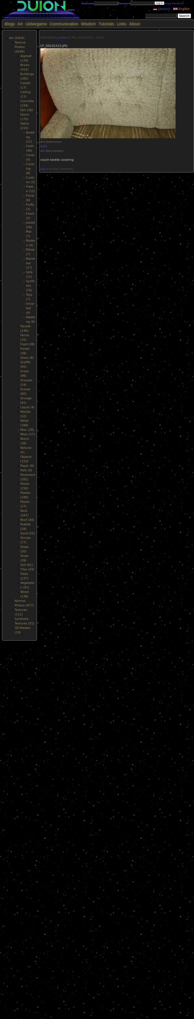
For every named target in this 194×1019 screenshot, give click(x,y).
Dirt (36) (26, 110)
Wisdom (88, 24)
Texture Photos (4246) (20, 47)
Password (124, 3)
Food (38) (27, 344)
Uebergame (36, 24)
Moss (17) (27, 434)
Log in (44, 168)
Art (20, 24)
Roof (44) (27, 520)
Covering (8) (30, 168)
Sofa (43, 146)
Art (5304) (16, 38)
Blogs (10, 24)
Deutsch (161, 9)
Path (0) (26, 470)
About (134, 24)
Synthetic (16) (30, 285)
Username (87, 3)
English (181, 9)
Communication (64, 24)
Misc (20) (27, 430)
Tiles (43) (27, 569)
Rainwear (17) (30, 263)
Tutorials (106, 24)
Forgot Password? (174, 3)
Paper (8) (27, 466)
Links (121, 24)
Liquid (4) (27, 407)
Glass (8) (27, 357)
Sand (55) (27, 533)
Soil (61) (26, 565)
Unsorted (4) (30, 308)
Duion (62, 37)
